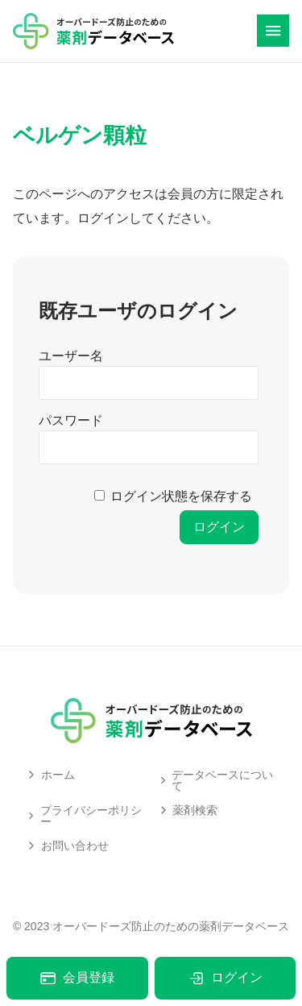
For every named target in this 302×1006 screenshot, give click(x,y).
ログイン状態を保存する (181, 496)
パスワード (71, 420)
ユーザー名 (71, 356)
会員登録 (76, 978)
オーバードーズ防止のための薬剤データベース (170, 926)
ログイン (225, 978)
